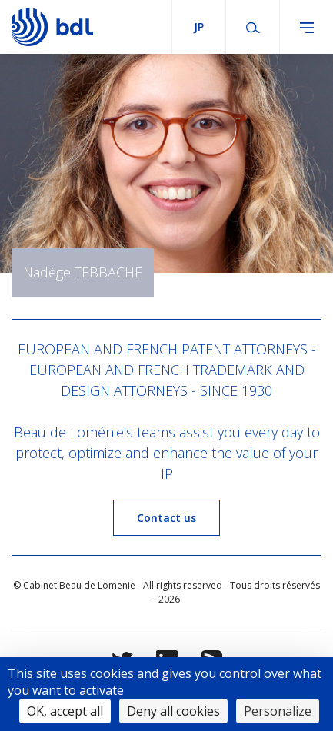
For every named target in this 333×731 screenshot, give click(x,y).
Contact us (166, 517)
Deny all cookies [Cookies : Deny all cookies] (173, 711)
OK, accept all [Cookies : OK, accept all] (65, 711)
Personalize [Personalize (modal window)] (277, 711)
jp (199, 26)
